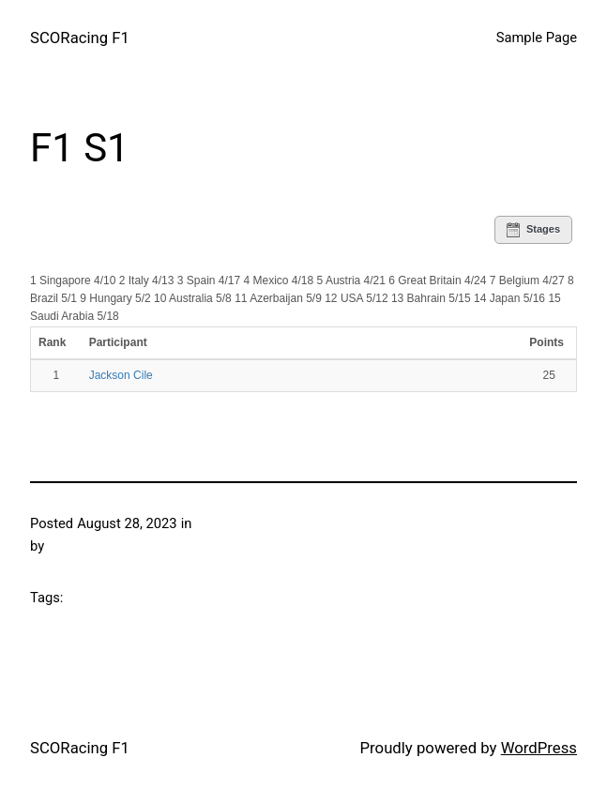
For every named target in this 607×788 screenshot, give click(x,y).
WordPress (539, 747)
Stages (533, 229)
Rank (53, 342)
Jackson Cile (121, 375)
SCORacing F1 (79, 37)
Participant (119, 342)
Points (546, 342)
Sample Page (536, 37)
